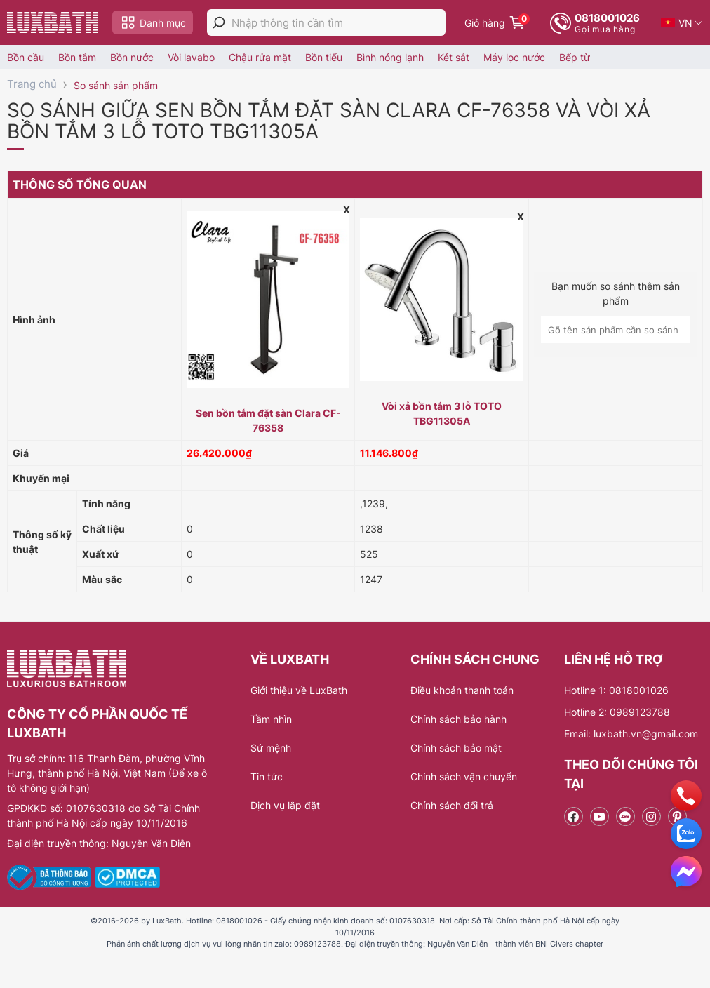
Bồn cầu (25, 57)
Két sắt (453, 57)
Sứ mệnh (270, 748)
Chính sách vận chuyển (463, 776)
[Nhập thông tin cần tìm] (339, 23)
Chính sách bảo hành (458, 719)
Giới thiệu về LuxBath (298, 690)
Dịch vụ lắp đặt (285, 805)
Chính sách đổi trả (451, 805)
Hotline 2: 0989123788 (617, 712)
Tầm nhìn (271, 719)
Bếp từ (574, 57)
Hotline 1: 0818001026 (616, 690)
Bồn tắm (77, 57)
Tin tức (266, 776)
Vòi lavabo (191, 57)
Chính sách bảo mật (456, 748)
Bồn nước (132, 57)
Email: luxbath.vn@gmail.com (631, 734)
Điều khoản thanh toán (462, 690)
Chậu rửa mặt (260, 57)
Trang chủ (32, 84)
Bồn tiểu (323, 57)
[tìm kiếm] (218, 22)
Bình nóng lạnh (390, 57)
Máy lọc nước (514, 57)
